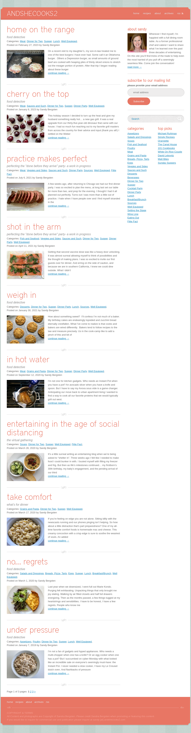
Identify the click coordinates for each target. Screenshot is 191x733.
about (157, 13)
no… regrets (27, 561)
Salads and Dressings (32, 573)
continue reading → (58, 73)
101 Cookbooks (166, 148)
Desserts (25, 306)
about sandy (137, 29)
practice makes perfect (47, 158)
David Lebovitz (166, 155)
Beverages (133, 177)
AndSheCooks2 (32, 13)
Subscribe (138, 101)
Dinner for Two (35, 41)
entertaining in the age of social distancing (63, 428)
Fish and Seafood (29, 238)
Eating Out (133, 217)
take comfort (29, 497)
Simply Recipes (166, 137)
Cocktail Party (135, 188)
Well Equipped (69, 41)
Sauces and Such (36, 105)
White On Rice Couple (170, 151)
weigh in (21, 295)
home (136, 13)
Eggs (71, 573)
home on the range (41, 29)
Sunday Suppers (167, 162)
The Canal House (167, 144)
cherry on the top (38, 94)
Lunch (56, 41)
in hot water (28, 359)
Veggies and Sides (37, 170)
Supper (48, 41)
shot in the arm (34, 226)
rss (178, 13)
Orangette (163, 140)
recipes (147, 13)
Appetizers (25, 641)
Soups (23, 444)
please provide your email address (148, 85)
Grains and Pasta (36, 371)
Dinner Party (80, 105)
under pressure (33, 630)
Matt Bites (163, 159)
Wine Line (133, 214)
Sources (88, 170)
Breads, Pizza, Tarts (56, 573)
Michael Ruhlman (167, 133)
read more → (135, 67)
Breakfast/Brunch (101, 573)
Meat (22, 41)
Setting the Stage (137, 210)
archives (168, 13)
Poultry (36, 641)
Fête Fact (77, 444)
